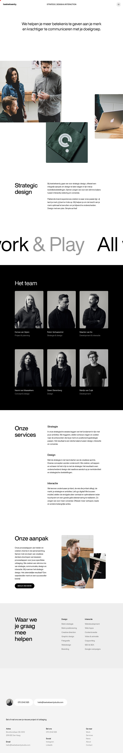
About (88, 741)
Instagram (50, 741)
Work (88, 732)
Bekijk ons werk (25, 586)
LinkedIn (49, 745)
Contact (89, 745)
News (88, 738)
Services (89, 735)
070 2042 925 (51, 732)
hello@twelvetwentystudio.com (18, 745)
